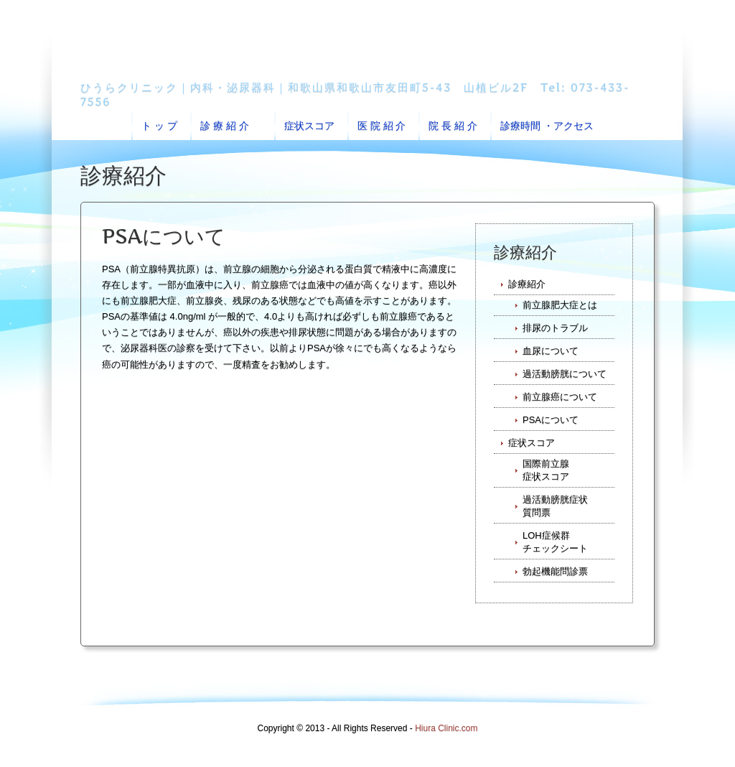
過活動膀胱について (565, 373)
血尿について (551, 350)
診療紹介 (527, 284)
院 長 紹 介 (453, 125)
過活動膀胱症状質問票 (555, 506)
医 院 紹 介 (381, 125)
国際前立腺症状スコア (546, 470)
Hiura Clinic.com (446, 728)
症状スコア (309, 125)
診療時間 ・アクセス (547, 125)
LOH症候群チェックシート (555, 542)
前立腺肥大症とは (560, 304)
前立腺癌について (560, 396)
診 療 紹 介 (227, 126)
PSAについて (551, 419)
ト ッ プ (159, 125)
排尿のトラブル (555, 327)
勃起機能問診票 (555, 571)
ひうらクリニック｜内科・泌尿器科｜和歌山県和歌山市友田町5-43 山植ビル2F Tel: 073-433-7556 (355, 94)
